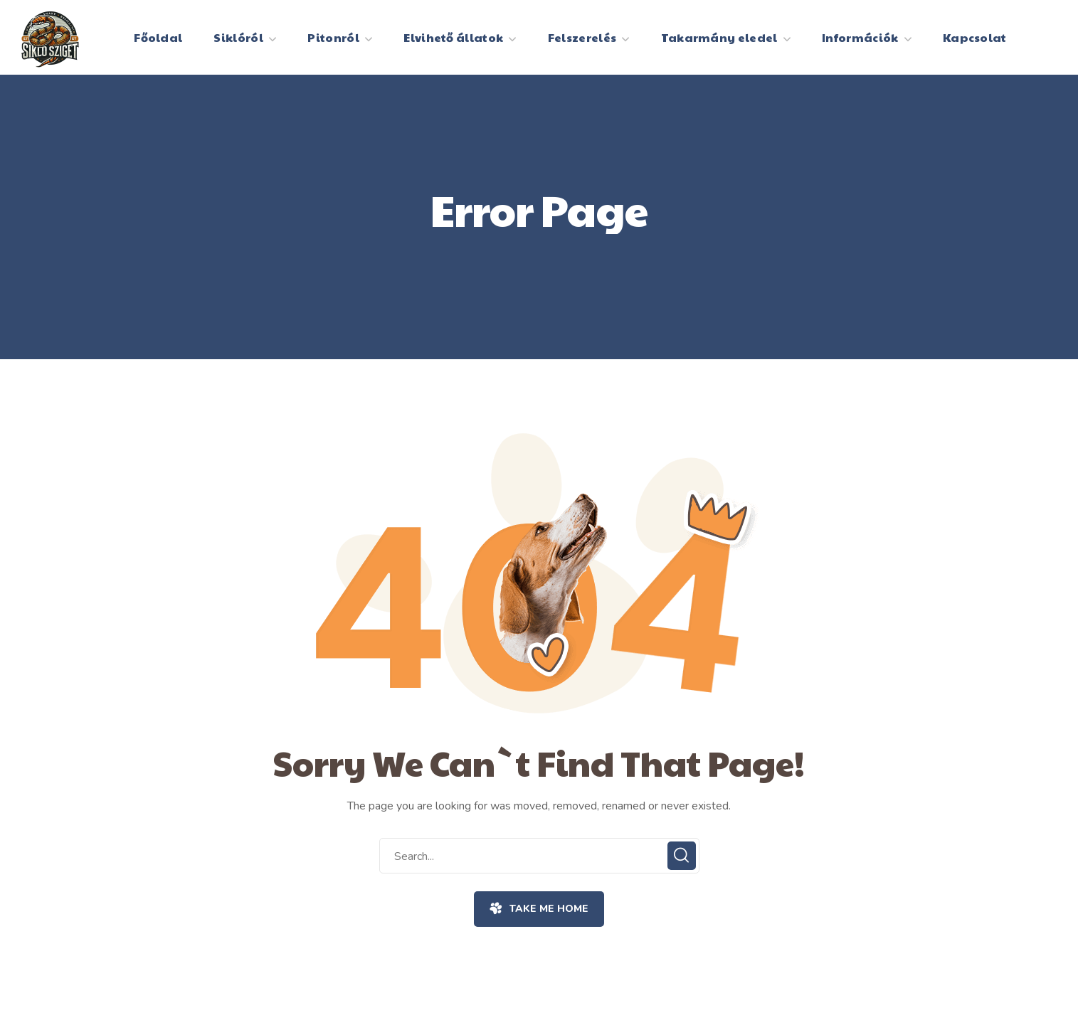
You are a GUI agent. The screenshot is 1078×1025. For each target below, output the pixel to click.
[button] (539, 909)
